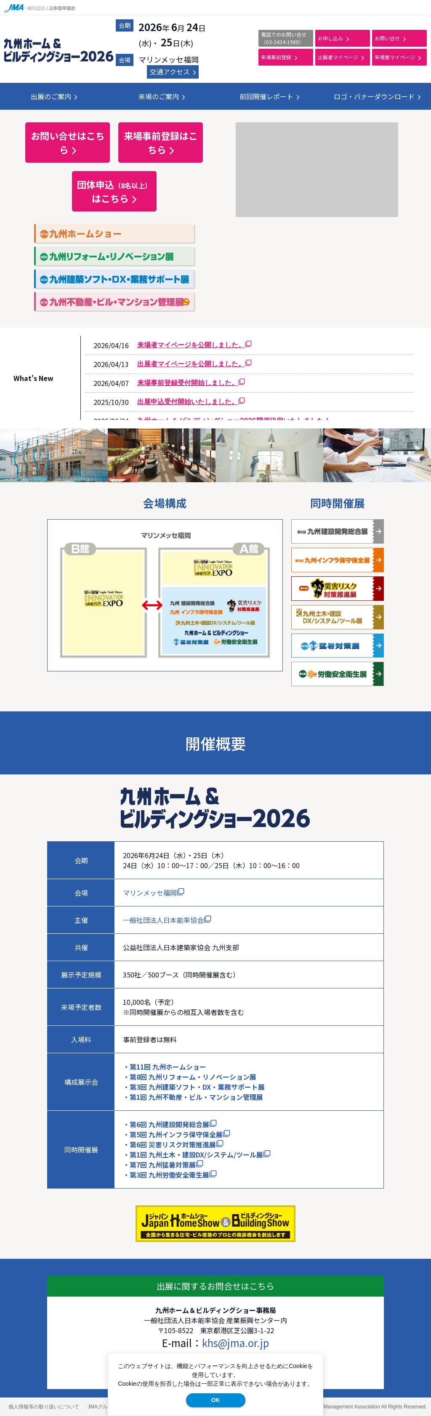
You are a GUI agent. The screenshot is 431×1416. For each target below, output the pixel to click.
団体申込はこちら (114, 191)
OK (215, 1400)
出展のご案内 (54, 96)
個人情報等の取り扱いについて (43, 1407)
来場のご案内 (161, 96)
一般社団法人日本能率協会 (167, 920)
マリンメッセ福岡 (153, 893)
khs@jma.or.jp (235, 1342)
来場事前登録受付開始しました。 (191, 383)
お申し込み (333, 38)
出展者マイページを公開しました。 (194, 364)
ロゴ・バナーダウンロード (377, 96)
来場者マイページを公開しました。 (194, 345)
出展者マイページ (341, 57)
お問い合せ (390, 38)
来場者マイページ (398, 57)
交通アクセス (173, 72)
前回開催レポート (269, 96)
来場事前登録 (279, 57)
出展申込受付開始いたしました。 (191, 402)
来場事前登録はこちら (161, 142)
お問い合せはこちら (68, 142)
